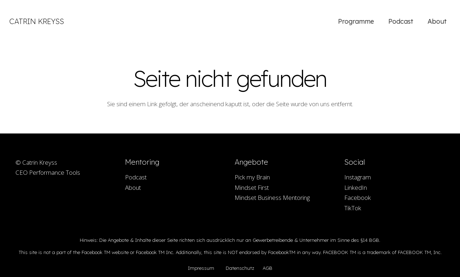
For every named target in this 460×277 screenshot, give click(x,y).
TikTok (352, 208)
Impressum (201, 268)
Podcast (136, 177)
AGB (267, 268)
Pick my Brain (252, 177)
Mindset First (252, 187)
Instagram (357, 177)
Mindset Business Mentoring (272, 197)
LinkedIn (355, 187)
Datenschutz (240, 268)
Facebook (357, 197)
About (133, 187)
